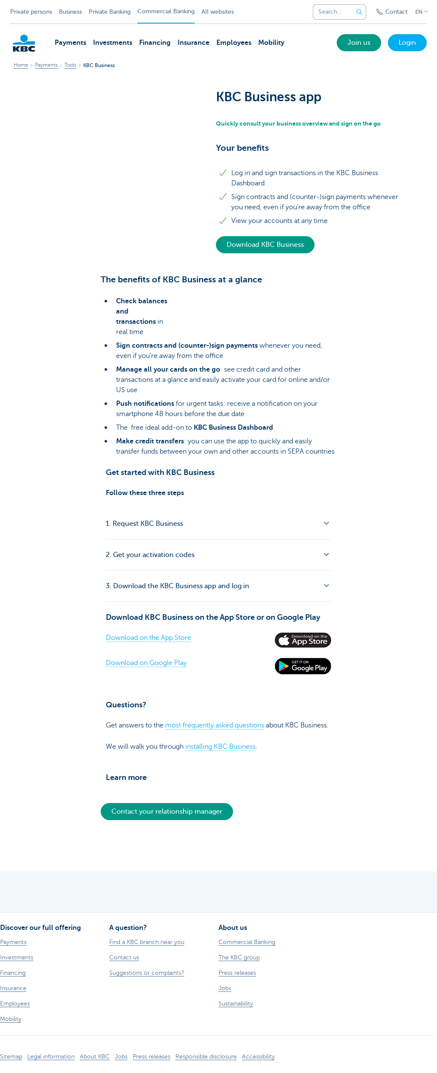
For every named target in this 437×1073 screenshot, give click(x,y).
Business (70, 12)
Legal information (51, 1056)
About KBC (95, 1056)
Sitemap (11, 1056)
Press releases (151, 1056)
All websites (217, 12)
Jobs (121, 1056)
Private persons (31, 12)
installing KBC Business (220, 747)
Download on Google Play (146, 663)
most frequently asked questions (214, 725)
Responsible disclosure (206, 1056)
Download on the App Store (148, 638)
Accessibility (258, 1056)
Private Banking (110, 12)
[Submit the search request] (359, 12)
